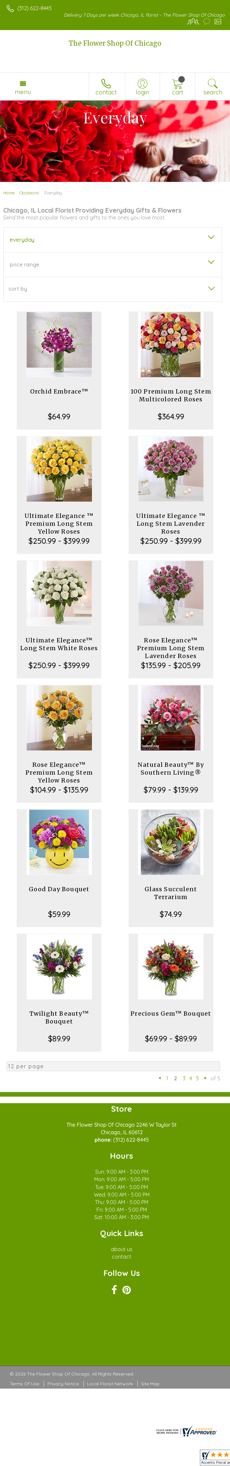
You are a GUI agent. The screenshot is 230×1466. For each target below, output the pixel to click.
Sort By (18, 288)
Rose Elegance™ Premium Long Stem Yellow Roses (59, 772)
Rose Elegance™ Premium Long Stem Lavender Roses (170, 648)
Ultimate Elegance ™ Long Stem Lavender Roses (170, 523)
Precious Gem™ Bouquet (171, 1013)
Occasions (29, 192)
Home (9, 192)
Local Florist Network (110, 1384)
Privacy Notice (63, 1384)
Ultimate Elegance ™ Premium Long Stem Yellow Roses (59, 523)
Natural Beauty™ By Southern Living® (171, 768)
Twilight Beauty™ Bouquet (59, 1017)
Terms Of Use (24, 1384)
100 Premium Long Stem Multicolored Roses (171, 395)
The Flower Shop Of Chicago (115, 43)
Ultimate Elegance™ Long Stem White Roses (59, 644)
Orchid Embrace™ (59, 391)
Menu (23, 92)
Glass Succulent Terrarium (171, 893)
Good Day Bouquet (59, 889)
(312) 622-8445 (34, 8)
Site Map (150, 1384)
